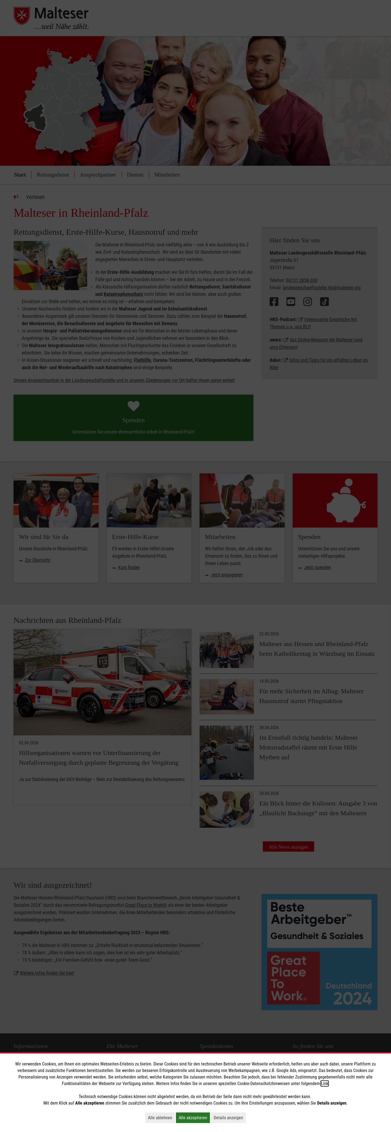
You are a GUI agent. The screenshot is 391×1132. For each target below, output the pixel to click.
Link (324, 1083)
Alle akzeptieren (194, 1117)
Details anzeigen (230, 1117)
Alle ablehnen (161, 1117)
